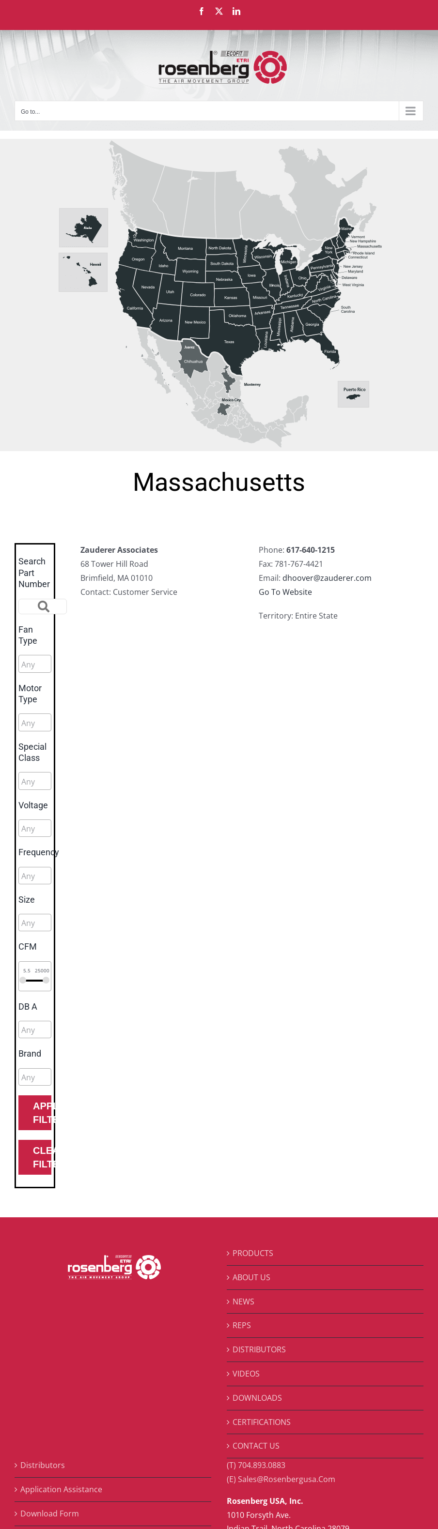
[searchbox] (64, 664)
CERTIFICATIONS (262, 1422)
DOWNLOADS (257, 1398)
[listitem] (83, 228)
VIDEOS (246, 1373)
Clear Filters (42, 1157)
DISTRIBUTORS (259, 1349)
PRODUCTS (253, 1253)
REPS (242, 1325)
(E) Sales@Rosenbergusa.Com (281, 1479)
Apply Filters (42, 1113)
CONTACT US (256, 1445)
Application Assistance (61, 1489)
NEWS (243, 1301)
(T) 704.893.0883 (256, 1465)
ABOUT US (251, 1277)
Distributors (42, 1465)
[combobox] (34, 663)
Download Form (49, 1513)
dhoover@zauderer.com (327, 578)
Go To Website (285, 592)
